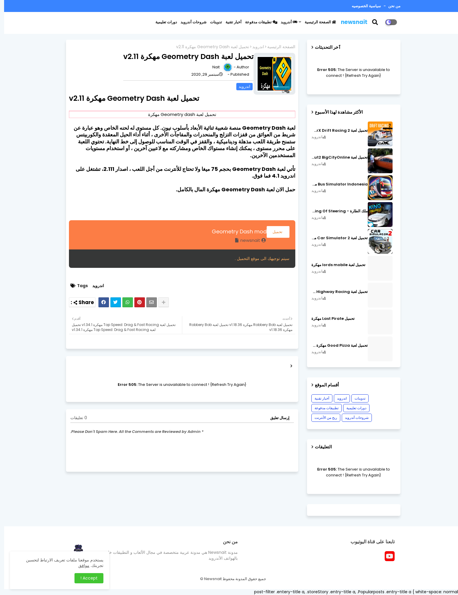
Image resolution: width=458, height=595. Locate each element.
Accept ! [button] (84, 578)
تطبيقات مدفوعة (257, 22)
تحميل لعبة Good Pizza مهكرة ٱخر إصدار (335, 345)
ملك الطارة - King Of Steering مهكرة (335, 211)
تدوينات (212, 22)
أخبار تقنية (229, 22)
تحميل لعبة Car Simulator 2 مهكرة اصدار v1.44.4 (335, 238)
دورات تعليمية (162, 22)
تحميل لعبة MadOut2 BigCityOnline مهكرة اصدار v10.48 (335, 157)
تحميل (274, 232)
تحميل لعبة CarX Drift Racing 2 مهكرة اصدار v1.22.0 (335, 130)
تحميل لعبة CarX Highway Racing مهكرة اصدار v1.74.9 (335, 291)
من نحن (389, 6)
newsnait (350, 22)
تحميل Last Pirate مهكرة (329, 318)
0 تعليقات (74, 418)
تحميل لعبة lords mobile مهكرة (334, 265)
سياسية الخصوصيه (362, 6)
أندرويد (285, 22)
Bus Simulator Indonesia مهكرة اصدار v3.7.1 (335, 184)
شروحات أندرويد (189, 22)
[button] (374, 22)
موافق (79, 565)
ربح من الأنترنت (321, 417)
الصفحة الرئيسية (316, 22)
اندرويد (254, 47)
